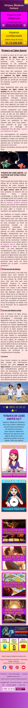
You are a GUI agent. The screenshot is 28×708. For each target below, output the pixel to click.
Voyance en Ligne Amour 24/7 (14, 417)
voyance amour (9, 244)
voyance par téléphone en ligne (14, 130)
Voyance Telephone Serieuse (14, 7)
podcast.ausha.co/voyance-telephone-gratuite (14, 679)
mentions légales (11, 685)
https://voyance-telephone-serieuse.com (14, 656)
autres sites (22, 685)
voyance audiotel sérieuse (17, 202)
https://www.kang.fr (14, 674)
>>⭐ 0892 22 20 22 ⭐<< (14, 408)
